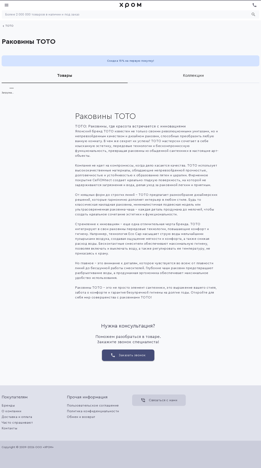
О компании (11, 411)
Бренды (8, 405)
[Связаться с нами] (159, 400)
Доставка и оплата (17, 417)
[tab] (65, 75)
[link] (130, 5)
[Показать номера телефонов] (254, 5)
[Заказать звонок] (128, 355)
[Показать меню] (6, 5)
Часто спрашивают (17, 422)
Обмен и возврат (81, 417)
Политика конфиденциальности (93, 411)
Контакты (9, 428)
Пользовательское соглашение (93, 405)
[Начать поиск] (253, 14)
